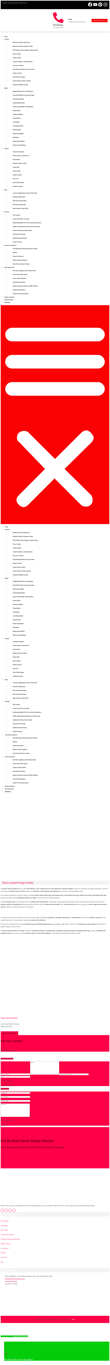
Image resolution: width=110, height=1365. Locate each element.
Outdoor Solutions (9, 297)
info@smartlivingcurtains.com (15, 1279)
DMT (73, 1319)
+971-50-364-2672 (11, 1281)
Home (6, 36)
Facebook (2, 1210)
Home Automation (9, 267)
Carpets (6, 148)
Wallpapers (7, 302)
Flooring (6, 212)
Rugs (5, 189)
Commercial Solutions (10, 245)
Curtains (6, 39)
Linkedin (6, 1210)
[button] (55, 414)
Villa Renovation (8, 299)
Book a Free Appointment (9, 1033)
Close (6, 1353)
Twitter (9, 1210)
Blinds (6, 88)
